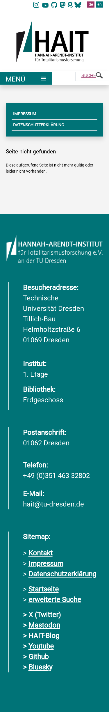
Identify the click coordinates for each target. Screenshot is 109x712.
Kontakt (40, 553)
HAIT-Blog (43, 636)
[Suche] (92, 76)
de (91, 4)
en (99, 4)
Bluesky (40, 667)
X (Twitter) (44, 615)
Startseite (43, 589)
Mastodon (44, 625)
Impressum (45, 563)
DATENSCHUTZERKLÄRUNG (38, 125)
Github (38, 657)
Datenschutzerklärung (62, 574)
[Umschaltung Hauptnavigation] (26, 78)
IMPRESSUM (24, 113)
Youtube (41, 646)
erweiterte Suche (54, 600)
